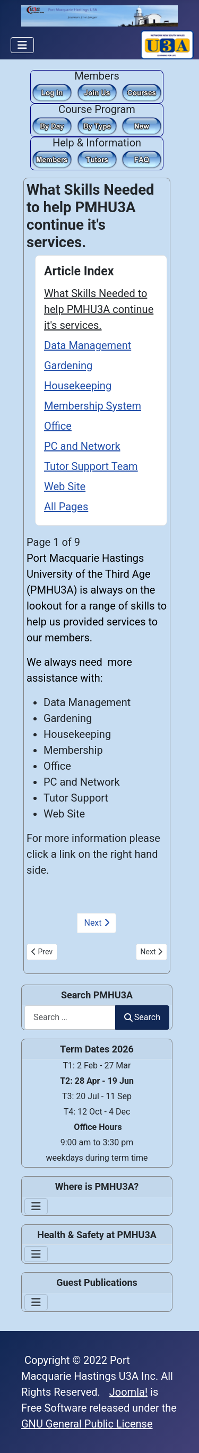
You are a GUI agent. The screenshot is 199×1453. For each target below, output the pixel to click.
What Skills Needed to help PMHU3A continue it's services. (98, 309)
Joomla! (128, 1392)
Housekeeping (77, 385)
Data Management (87, 345)
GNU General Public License (87, 1423)
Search (142, 1017)
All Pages (66, 506)
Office (58, 426)
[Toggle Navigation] (22, 45)
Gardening (68, 365)
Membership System (92, 405)
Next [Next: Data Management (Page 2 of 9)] (96, 923)
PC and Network (82, 446)
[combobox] (70, 1017)
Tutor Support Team (91, 466)
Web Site (64, 486)
